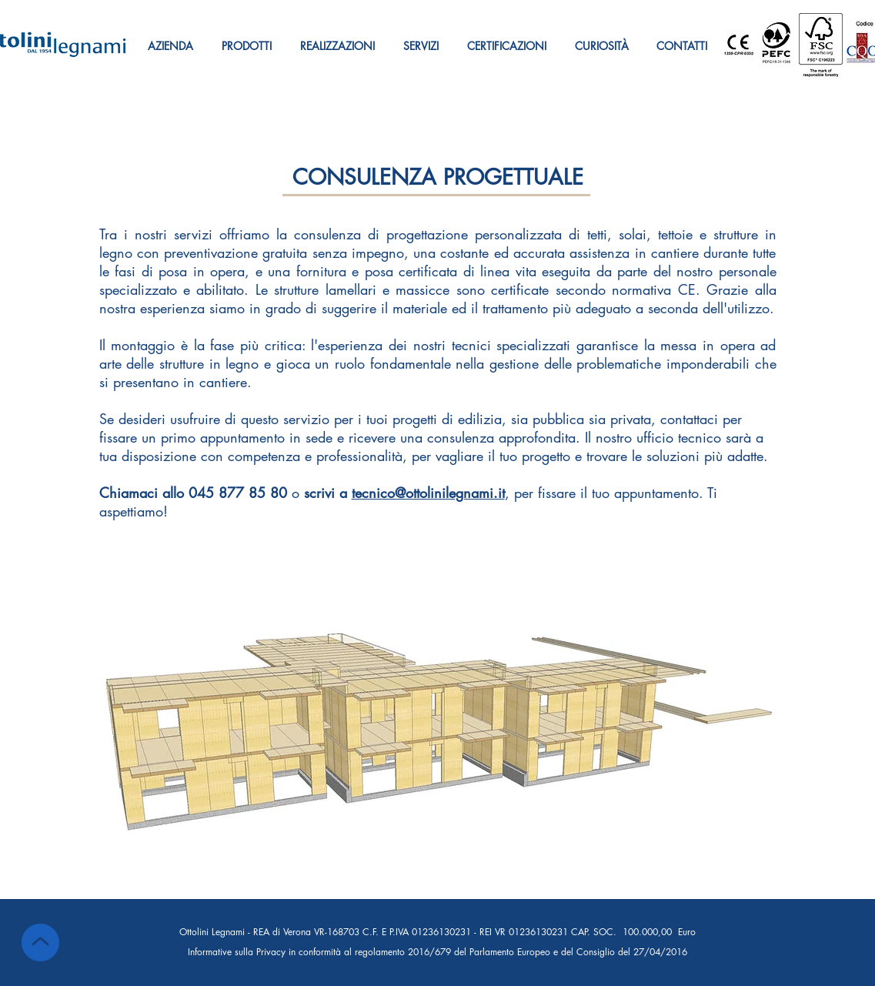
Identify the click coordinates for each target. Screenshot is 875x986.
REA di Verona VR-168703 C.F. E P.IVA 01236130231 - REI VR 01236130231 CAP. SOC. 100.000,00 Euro (474, 931)
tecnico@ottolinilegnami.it (428, 492)
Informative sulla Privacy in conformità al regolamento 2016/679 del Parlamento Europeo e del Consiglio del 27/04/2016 (437, 951)
